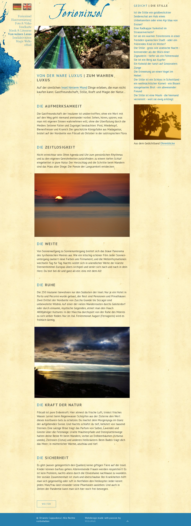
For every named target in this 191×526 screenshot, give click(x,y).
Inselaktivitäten (21, 38)
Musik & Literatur (20, 31)
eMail (27, 45)
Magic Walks (23, 41)
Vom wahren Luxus (19, 34)
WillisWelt (90, 521)
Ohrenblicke (167, 143)
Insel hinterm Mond (74, 87)
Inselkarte (25, 27)
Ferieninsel (24, 16)
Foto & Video (23, 23)
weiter (46, 503)
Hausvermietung (21, 20)
